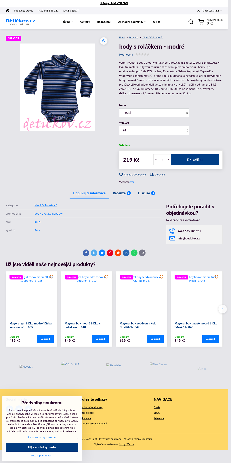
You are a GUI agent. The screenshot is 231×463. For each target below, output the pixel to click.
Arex (131, 182)
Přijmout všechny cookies (42, 455)
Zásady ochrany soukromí (138, 439)
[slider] (142, 54)
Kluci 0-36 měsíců (46, 205)
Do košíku (195, 159)
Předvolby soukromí (110, 439)
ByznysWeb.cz (126, 444)
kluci (38, 222)
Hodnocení (126, 54)
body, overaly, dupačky (48, 213)
